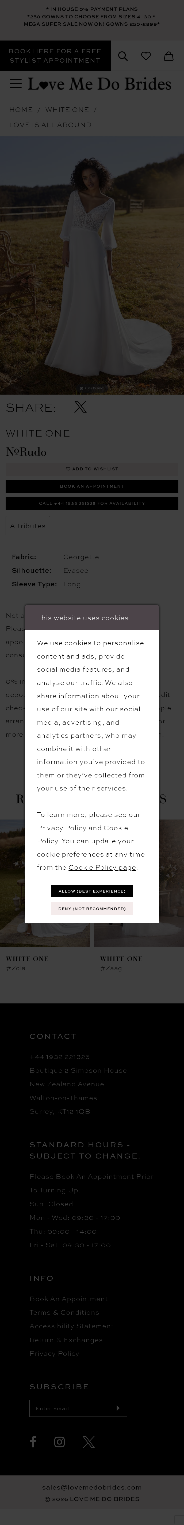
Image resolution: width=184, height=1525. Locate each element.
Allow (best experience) (92, 889)
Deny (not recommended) (92, 910)
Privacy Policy (62, 824)
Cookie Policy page (102, 864)
